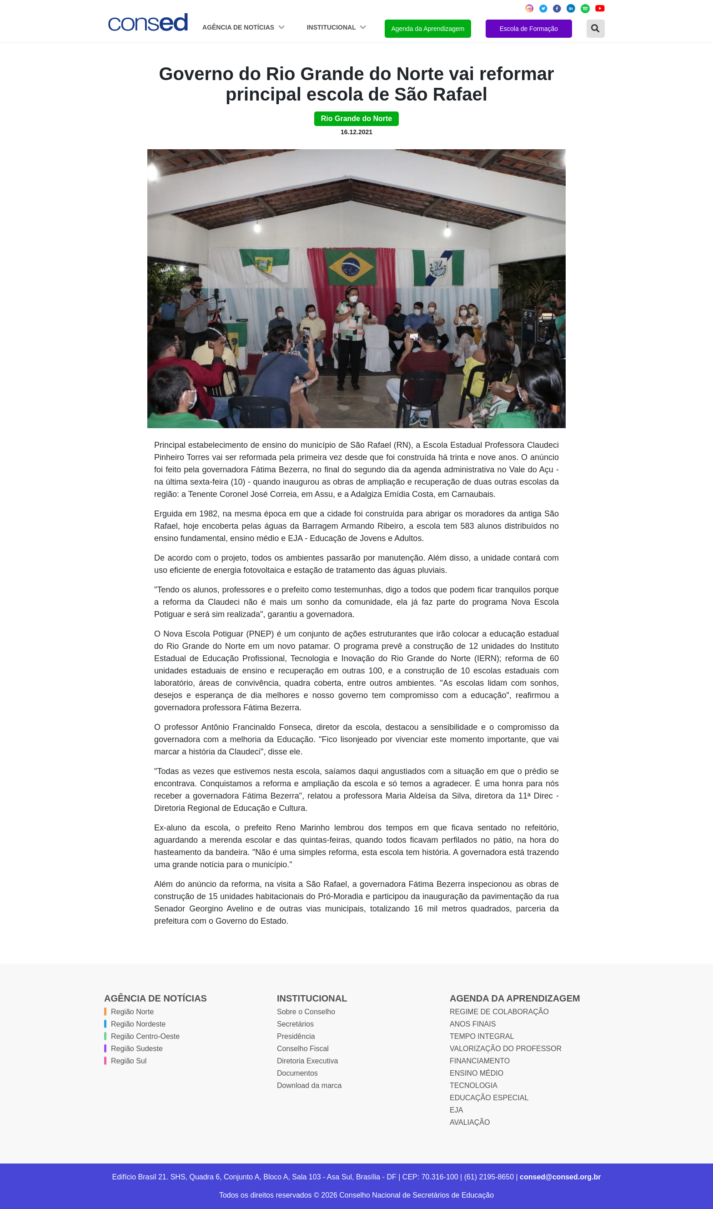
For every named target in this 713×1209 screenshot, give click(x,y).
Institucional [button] (332, 27)
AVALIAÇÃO (470, 1122)
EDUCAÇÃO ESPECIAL (489, 1098)
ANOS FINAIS (473, 1024)
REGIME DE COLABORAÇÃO (499, 1012)
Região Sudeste (137, 1048)
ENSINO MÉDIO (476, 1073)
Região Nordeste (138, 1024)
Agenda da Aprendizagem (427, 28)
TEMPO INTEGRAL (482, 1036)
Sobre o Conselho (306, 1012)
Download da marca (309, 1085)
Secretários (295, 1024)
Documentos (297, 1073)
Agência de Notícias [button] (239, 27)
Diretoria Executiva (307, 1061)
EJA (456, 1110)
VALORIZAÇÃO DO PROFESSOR (506, 1048)
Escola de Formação (529, 28)
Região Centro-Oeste (145, 1036)
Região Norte (132, 1012)
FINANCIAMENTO (480, 1061)
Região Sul (128, 1061)
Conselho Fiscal (303, 1048)
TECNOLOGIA (473, 1085)
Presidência (296, 1036)
